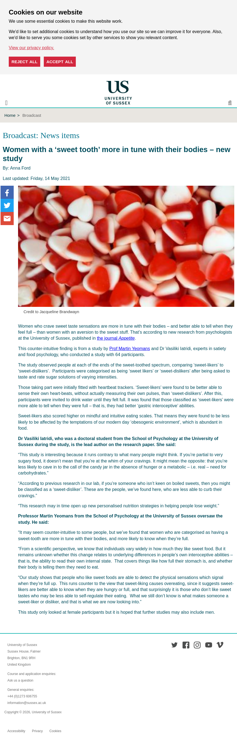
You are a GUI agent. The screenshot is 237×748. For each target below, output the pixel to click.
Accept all (60, 61)
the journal (116, 338)
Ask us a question (20, 680)
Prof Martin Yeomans (129, 348)
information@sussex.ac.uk (26, 703)
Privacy (37, 731)
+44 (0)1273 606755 (22, 696)
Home (10, 115)
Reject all (24, 61)
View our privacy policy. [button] (31, 47)
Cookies (55, 731)
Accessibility (16, 731)
